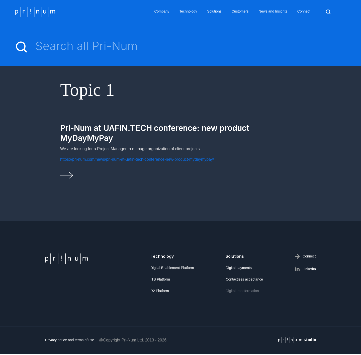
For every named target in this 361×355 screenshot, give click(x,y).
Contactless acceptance (244, 281)
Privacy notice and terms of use (69, 341)
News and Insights (272, 11)
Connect (303, 11)
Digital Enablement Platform (172, 269)
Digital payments (239, 269)
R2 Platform (159, 292)
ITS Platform (160, 281)
